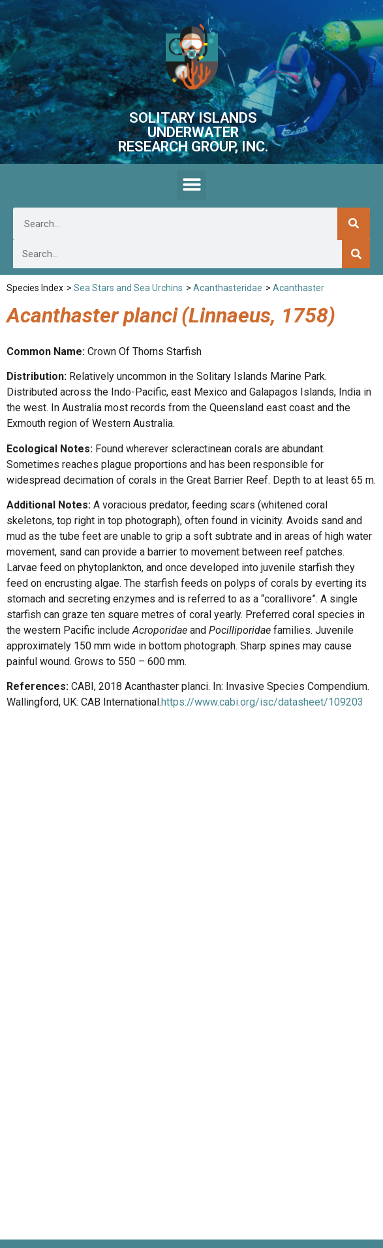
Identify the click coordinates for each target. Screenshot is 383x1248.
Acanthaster (298, 288)
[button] (191, 185)
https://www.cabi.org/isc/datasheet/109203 (262, 702)
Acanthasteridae (227, 288)
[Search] (353, 224)
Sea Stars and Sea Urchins (128, 288)
